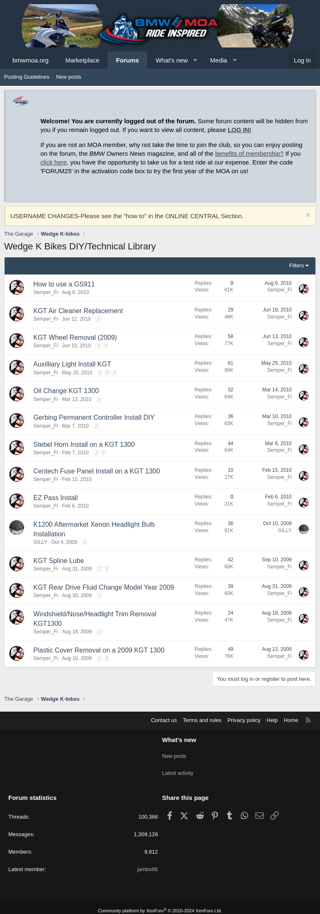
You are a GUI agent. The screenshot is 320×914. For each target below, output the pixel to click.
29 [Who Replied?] (230, 310)
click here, (54, 162)
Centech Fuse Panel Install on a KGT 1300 (96, 471)
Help (272, 720)
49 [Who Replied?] (230, 649)
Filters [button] (296, 265)
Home (291, 720)
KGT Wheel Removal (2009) (75, 337)
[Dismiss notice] (306, 216)
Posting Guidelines (26, 77)
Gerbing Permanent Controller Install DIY (94, 417)
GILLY (40, 542)
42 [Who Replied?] (230, 560)
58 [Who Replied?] (230, 336)
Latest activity (178, 769)
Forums (127, 60)
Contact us (164, 720)
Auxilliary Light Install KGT (72, 364)
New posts (68, 77)
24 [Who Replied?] (230, 613)
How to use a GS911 (64, 284)
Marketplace (82, 60)
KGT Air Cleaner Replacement (78, 310)
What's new (171, 60)
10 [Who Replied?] (230, 470)
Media (218, 60)
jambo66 (147, 863)
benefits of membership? (249, 153)
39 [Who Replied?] (230, 586)
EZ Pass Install (55, 497)
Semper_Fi (45, 292)
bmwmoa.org (30, 60)
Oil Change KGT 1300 (66, 390)
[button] (195, 60)
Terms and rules (202, 720)
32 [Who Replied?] (230, 390)
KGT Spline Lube (58, 560)
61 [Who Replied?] (230, 363)
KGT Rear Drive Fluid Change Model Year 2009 (103, 587)
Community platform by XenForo (160, 904)
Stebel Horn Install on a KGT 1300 (84, 444)
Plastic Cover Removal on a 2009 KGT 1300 (99, 650)
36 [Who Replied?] (230, 416)
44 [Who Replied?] (230, 443)
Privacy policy (244, 720)
